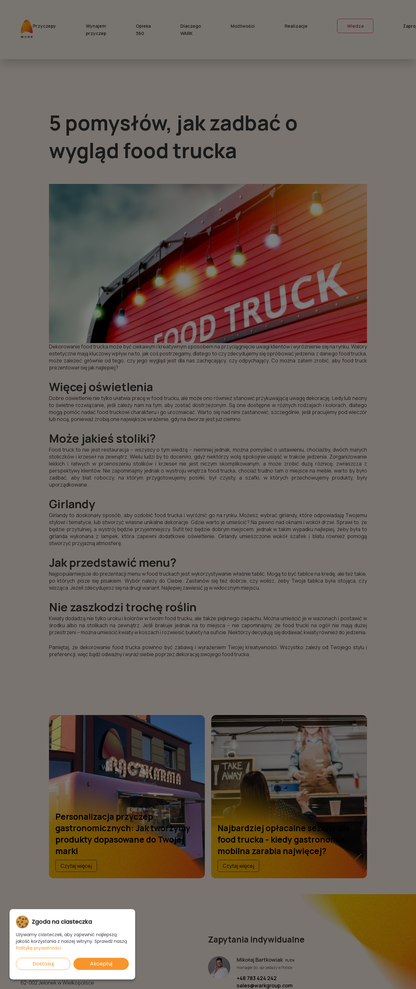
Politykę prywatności (38, 948)
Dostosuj (43, 963)
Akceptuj (101, 963)
